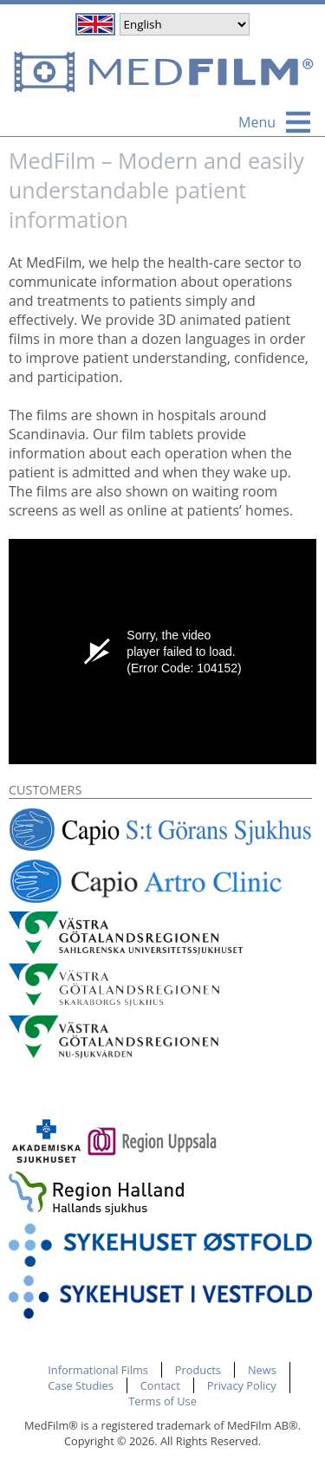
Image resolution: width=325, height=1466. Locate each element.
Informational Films (98, 1370)
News (262, 1370)
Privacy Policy (241, 1385)
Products (198, 1370)
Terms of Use (162, 1401)
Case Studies (81, 1385)
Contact (160, 1385)
